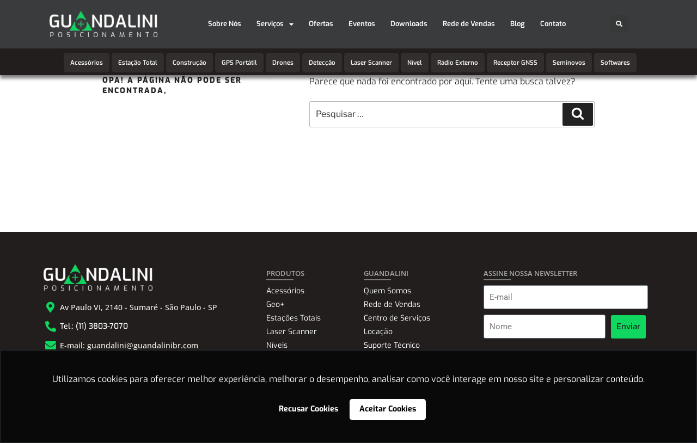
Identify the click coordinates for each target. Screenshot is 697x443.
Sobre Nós (224, 23)
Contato (553, 23)
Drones (283, 62)
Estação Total (137, 62)
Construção (189, 62)
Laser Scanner (371, 62)
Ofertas (321, 23)
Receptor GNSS (515, 62)
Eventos (361, 23)
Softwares (615, 62)
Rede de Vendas (469, 23)
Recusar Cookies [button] (308, 409)
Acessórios (86, 62)
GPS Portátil (239, 62)
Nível (414, 62)
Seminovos (569, 62)
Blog (517, 23)
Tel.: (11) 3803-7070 (94, 326)
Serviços (275, 24)
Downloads (408, 23)
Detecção (322, 62)
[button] (619, 24)
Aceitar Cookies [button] (387, 409)
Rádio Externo (457, 62)
